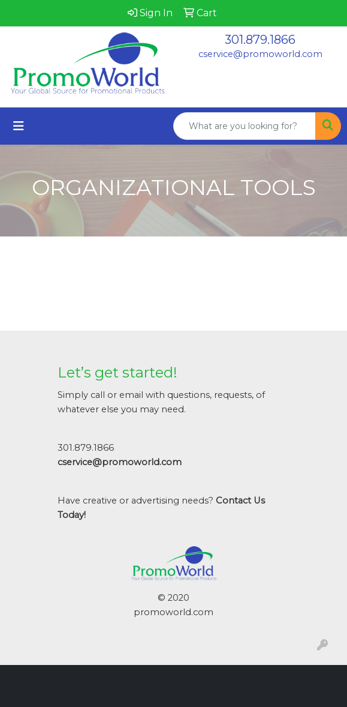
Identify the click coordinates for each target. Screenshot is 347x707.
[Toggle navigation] (18, 126)
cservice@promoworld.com (260, 54)
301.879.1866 (260, 39)
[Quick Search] (244, 126)
